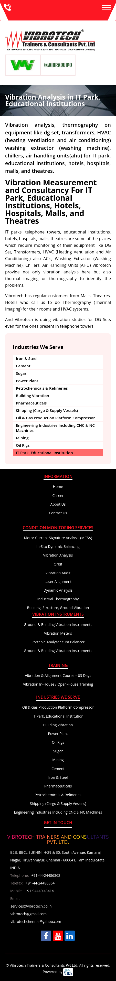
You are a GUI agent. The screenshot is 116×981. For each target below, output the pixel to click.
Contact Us (58, 512)
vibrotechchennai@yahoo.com (35, 921)
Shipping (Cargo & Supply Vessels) (47, 410)
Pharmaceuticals (31, 403)
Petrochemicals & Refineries (42, 388)
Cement (23, 365)
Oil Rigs (22, 445)
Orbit (58, 564)
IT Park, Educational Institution (44, 452)
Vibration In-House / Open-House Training (58, 684)
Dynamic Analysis (58, 590)
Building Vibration (32, 395)
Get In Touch (58, 822)
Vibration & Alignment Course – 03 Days (58, 675)
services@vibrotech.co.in (31, 906)
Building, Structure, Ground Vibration (58, 607)
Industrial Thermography (58, 598)
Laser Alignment (58, 581)
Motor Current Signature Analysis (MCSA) (58, 537)
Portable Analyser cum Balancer (58, 641)
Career (58, 495)
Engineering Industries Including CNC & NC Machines (55, 428)
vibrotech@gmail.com (28, 913)
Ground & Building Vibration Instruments (58, 624)
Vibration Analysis (58, 555)
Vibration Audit (58, 572)
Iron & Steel (26, 358)
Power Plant (27, 380)
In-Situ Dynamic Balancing (58, 546)
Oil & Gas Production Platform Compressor (55, 417)
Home (58, 486)
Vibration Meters (58, 633)
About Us (58, 504)
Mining (22, 437)
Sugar (21, 373)
